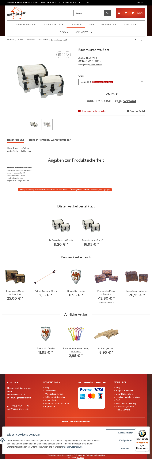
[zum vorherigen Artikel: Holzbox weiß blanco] (136, 40)
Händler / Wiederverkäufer (127, 397)
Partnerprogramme (124, 406)
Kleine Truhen (95, 64)
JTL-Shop (80, 458)
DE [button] (138, 2)
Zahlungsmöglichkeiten (54, 397)
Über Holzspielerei (124, 394)
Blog (46, 387)
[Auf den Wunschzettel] (67, 54)
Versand (129, 101)
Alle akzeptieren (125, 433)
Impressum (49, 406)
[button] (119, 13)
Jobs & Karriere (122, 409)
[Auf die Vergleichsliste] (59, 54)
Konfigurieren (125, 441)
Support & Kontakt (124, 390)
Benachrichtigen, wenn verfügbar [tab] (50, 139)
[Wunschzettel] (125, 13)
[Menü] (147, 430)
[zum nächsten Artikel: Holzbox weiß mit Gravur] (142, 40)
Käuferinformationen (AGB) (56, 403)
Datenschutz (50, 390)
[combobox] (111, 82)
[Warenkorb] (137, 13)
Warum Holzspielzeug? (126, 403)
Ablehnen (125, 448)
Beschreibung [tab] (15, 139)
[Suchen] (88, 13)
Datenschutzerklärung (80, 447)
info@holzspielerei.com (17, 409)
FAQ (117, 400)
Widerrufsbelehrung (53, 394)
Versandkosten (51, 400)
